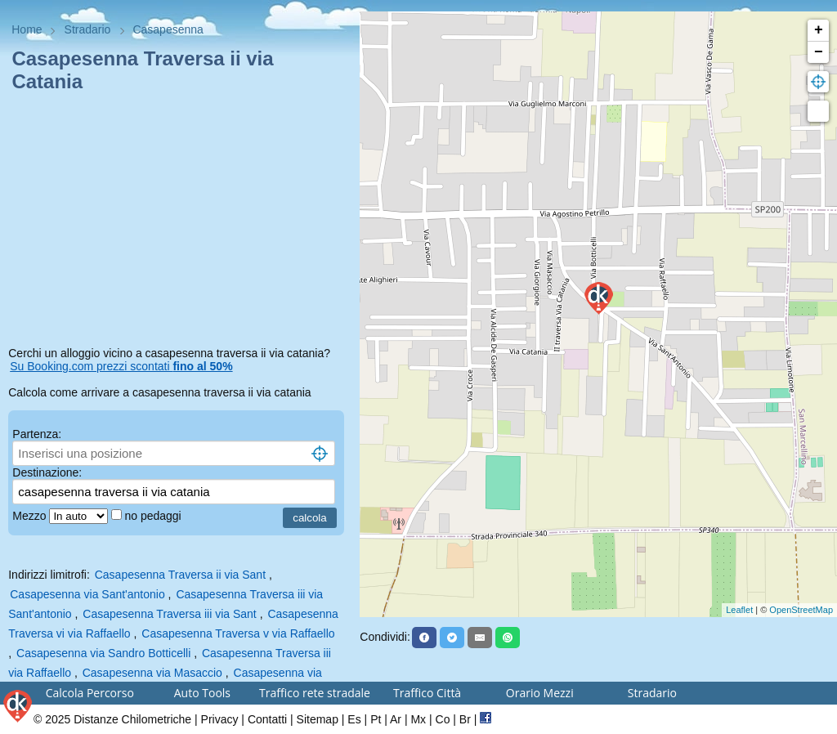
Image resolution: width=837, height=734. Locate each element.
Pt (375, 719)
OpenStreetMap (801, 610)
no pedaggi (154, 515)
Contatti (267, 719)
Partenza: (36, 434)
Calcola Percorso (90, 692)
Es (353, 719)
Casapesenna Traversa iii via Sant (169, 613)
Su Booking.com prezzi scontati (121, 366)
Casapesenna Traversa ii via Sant (180, 574)
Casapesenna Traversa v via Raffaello (237, 633)
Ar (395, 719)
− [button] (818, 52)
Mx (418, 719)
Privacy (220, 719)
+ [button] (818, 30)
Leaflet (739, 610)
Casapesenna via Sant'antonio (87, 594)
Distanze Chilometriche (132, 719)
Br (465, 719)
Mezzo (30, 515)
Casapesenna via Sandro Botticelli (103, 653)
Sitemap (317, 719)
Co (443, 719)
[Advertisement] (179, 222)
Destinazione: (47, 472)
